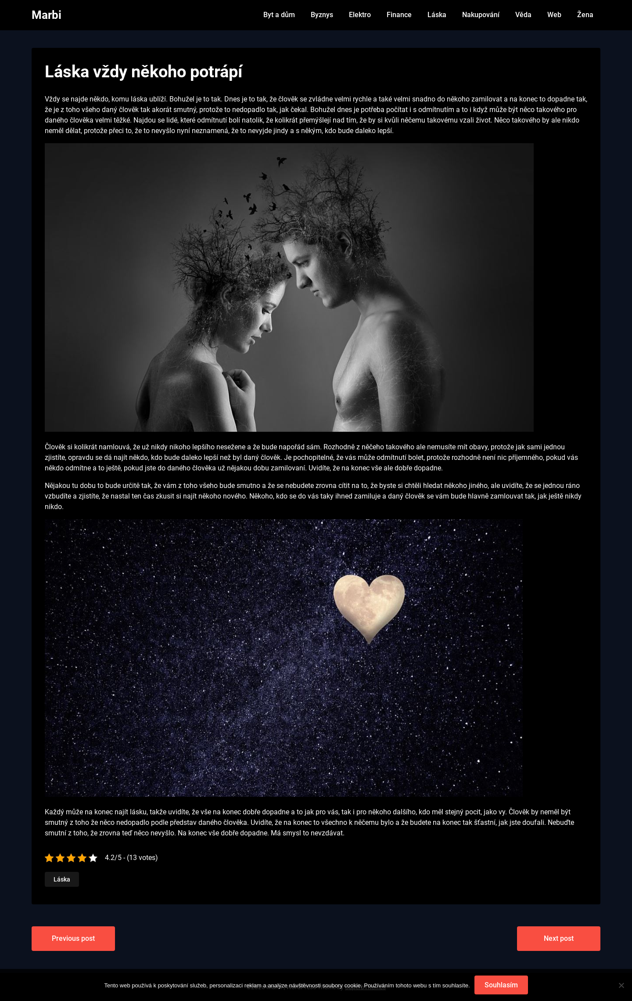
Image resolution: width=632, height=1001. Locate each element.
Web (554, 15)
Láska (436, 15)
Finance (399, 15)
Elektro (360, 15)
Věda (523, 15)
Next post (559, 938)
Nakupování (480, 15)
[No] (621, 985)
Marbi (46, 15)
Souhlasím (501, 985)
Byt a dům (279, 15)
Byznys (322, 15)
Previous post (73, 938)
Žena (585, 15)
